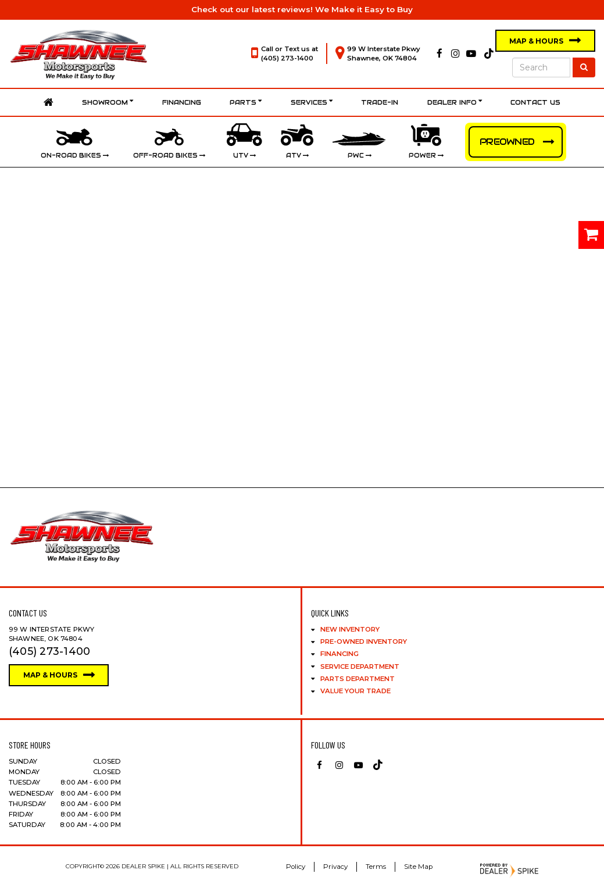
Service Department (359, 666)
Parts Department (357, 679)
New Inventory (350, 629)
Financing (181, 102)
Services (312, 102)
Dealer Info (454, 102)
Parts (246, 102)
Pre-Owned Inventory (363, 641)
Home (48, 102)
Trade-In (379, 102)
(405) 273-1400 (287, 58)
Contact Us (535, 102)
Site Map (418, 866)
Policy (295, 866)
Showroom (107, 102)
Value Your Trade (355, 691)
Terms (376, 866)
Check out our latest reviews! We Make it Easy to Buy (302, 9)
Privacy (335, 866)
